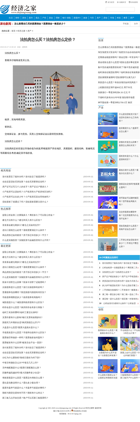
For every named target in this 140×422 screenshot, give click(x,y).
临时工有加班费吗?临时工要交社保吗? (20, 312)
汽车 (92, 18)
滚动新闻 (134, 2)
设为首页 (111, 2)
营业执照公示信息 (79, 411)
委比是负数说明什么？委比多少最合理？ (21, 383)
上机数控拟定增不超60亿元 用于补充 (115, 87)
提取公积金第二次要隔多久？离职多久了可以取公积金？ (28, 215)
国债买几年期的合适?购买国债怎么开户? (21, 322)
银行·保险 (66, 18)
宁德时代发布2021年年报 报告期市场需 (116, 97)
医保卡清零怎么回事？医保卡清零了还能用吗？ (24, 282)
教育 (125, 18)
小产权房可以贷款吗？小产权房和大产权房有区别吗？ (27, 191)
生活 (11, 18)
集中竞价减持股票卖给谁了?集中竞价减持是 (118, 67)
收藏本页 (122, 2)
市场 (112, 18)
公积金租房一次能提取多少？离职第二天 (119, 267)
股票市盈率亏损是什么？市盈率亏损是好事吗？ (24, 388)
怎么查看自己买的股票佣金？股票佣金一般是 (119, 47)
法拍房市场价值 (43, 159)
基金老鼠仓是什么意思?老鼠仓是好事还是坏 (118, 62)
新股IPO (77, 18)
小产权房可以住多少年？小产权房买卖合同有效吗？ (26, 196)
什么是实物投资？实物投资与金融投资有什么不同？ (26, 240)
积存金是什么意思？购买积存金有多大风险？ (23, 307)
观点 (38, 18)
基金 (51, 18)
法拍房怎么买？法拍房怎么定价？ (119, 272)
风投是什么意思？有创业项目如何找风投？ (118, 82)
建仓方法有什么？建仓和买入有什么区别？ (22, 220)
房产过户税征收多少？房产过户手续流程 (119, 276)
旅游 (85, 18)
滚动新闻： (7, 23)
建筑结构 (33, 159)
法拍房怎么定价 (24, 159)
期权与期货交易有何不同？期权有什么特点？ (23, 393)
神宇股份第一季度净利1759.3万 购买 (115, 102)
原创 (105, 18)
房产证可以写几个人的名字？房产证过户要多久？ (25, 186)
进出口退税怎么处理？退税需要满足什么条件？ (24, 230)
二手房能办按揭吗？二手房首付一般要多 (119, 290)
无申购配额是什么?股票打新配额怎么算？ (21, 367)
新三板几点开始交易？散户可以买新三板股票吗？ (25, 398)
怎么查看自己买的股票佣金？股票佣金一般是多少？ (40, 23)
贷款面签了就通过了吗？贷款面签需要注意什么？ (25, 202)
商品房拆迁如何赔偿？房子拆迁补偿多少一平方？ (25, 235)
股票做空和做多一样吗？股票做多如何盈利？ (23, 337)
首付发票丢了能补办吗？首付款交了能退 (119, 263)
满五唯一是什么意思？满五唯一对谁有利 (119, 299)
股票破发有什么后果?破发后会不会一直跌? (22, 342)
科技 (119, 18)
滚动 (24, 18)
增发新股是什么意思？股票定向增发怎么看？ (23, 377)
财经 (17, 18)
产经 (44, 18)
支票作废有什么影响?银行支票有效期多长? (22, 317)
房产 (99, 18)
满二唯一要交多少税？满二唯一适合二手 (119, 294)
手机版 (126, 24)
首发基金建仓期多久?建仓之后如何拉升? (21, 225)
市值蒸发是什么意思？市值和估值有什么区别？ (24, 332)
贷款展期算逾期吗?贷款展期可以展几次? (117, 77)
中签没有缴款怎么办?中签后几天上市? (20, 362)
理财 (58, 18)
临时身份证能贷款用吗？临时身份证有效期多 (119, 72)
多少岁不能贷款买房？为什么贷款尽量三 (119, 285)
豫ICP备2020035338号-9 (62, 411)
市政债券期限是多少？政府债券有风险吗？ (22, 297)
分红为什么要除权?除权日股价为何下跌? (21, 357)
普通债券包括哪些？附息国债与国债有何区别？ (24, 292)
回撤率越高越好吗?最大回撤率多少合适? (21, 372)
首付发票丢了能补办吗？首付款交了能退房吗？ (24, 176)
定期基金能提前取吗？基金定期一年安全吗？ (119, 57)
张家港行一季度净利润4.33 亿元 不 (114, 92)
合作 (136, 24)
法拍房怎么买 (12, 159)
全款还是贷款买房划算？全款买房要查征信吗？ (24, 181)
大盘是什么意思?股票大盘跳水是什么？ (20, 327)
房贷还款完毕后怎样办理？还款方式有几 (119, 281)
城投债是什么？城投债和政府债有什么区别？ (23, 302)
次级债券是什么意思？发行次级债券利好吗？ (23, 287)
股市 (31, 18)
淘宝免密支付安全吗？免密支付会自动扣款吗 (119, 52)
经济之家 (18, 9)
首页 (13, 31)
